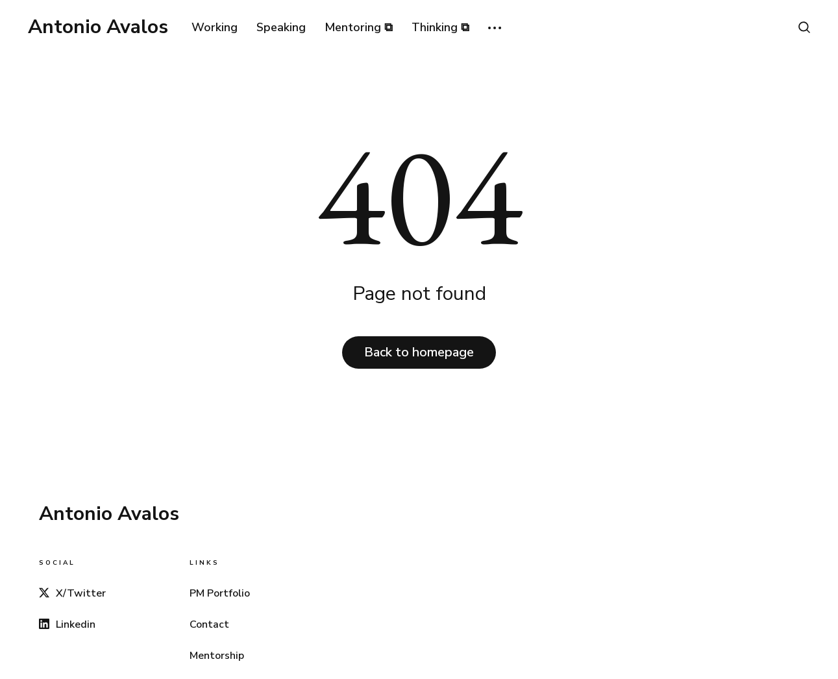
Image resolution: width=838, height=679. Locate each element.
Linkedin (67, 624)
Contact (209, 624)
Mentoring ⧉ (359, 27)
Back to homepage (419, 352)
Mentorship (217, 655)
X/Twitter (72, 593)
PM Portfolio (220, 593)
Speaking (281, 27)
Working (214, 27)
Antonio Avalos (98, 27)
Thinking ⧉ (440, 27)
